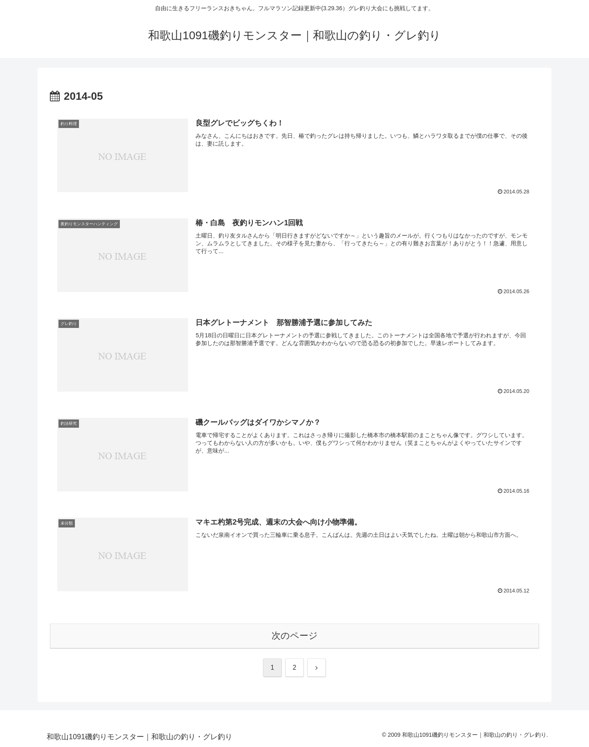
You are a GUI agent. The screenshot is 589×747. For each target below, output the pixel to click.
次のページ (295, 635)
